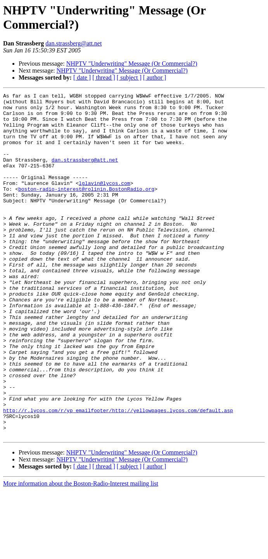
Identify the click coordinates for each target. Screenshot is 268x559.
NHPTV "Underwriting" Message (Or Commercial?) (131, 63)
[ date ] (82, 77)
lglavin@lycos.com (104, 201)
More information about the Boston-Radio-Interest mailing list (80, 552)
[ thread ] (103, 77)
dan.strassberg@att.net (73, 43)
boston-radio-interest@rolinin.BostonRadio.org (86, 208)
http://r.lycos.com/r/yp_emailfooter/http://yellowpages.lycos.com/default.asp (118, 474)
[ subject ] (129, 77)
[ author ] (154, 77)
